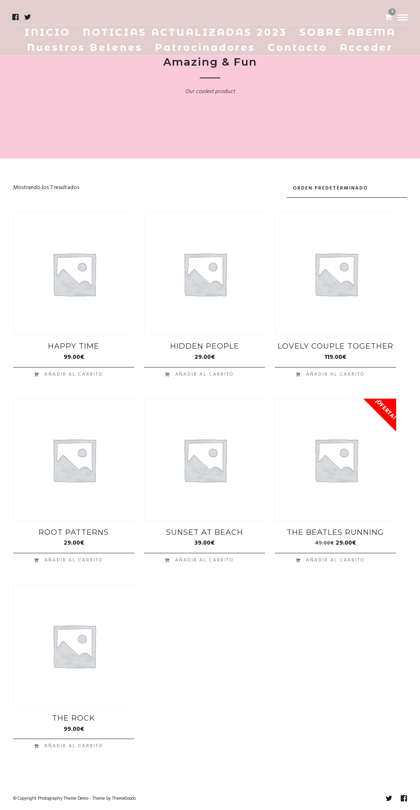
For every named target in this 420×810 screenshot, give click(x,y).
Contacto (297, 47)
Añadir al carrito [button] (73, 372)
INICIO (48, 32)
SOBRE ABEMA (347, 32)
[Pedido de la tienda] (347, 187)
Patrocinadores (205, 47)
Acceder (366, 47)
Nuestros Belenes (85, 47)
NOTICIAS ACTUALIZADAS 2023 (185, 32)
